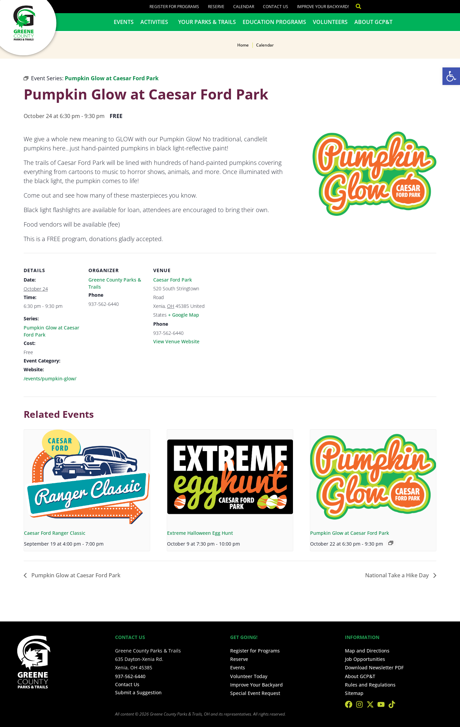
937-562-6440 (130, 676)
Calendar (243, 6)
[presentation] (87, 477)
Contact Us (275, 6)
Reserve (216, 6)
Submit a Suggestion (138, 692)
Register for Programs (174, 6)
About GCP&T (373, 22)
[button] (451, 76)
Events (124, 22)
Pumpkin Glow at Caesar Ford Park (349, 533)
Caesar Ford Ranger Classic (54, 533)
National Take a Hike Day (397, 575)
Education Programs (274, 22)
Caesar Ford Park (172, 280)
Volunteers (330, 22)
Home (243, 45)
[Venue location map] (253, 299)
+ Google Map (183, 315)
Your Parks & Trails (207, 22)
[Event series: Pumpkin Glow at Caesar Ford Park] (390, 543)
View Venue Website (176, 341)
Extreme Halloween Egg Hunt (200, 533)
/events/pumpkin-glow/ (50, 378)
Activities (155, 22)
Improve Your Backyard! (323, 6)
